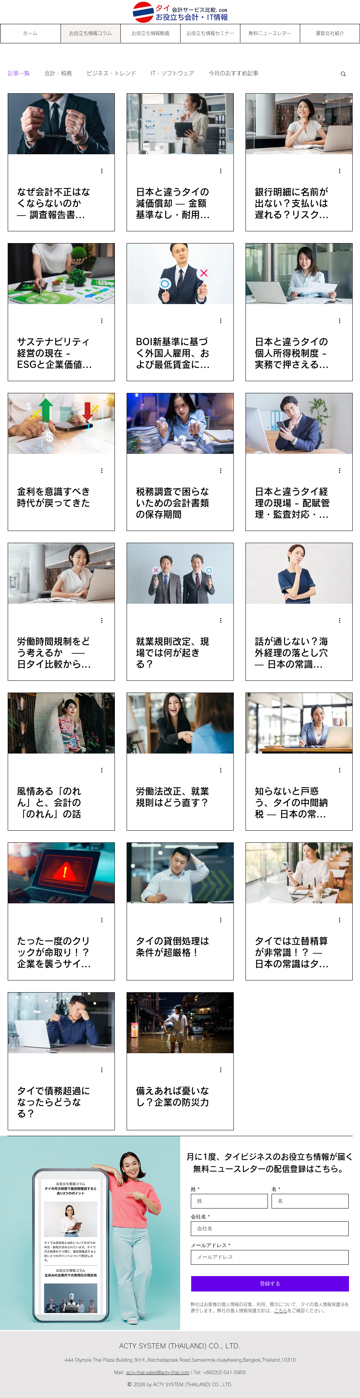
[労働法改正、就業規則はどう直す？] (180, 723)
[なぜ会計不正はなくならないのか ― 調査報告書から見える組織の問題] (61, 124)
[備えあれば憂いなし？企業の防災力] (180, 1023)
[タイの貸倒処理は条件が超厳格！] (180, 873)
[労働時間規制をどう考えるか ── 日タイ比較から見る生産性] (61, 573)
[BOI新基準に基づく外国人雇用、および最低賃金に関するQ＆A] (180, 273)
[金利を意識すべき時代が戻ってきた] (61, 423)
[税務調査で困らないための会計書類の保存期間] (180, 423)
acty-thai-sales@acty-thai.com (157, 1372)
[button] (343, 74)
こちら (280, 1310)
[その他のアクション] (104, 170)
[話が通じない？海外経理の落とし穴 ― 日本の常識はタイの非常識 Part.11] (299, 573)
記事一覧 (19, 73)
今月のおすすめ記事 (233, 73)
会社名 (198, 1216)
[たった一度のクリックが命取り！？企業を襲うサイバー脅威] (61, 873)
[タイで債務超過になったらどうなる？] (61, 1023)
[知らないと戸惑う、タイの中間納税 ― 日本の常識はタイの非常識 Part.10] (299, 723)
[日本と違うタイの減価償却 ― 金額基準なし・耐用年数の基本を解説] (180, 124)
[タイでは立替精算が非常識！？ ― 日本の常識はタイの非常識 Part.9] (299, 873)
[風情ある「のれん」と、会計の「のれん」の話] (61, 723)
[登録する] (270, 1284)
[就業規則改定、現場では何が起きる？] (180, 573)
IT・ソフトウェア (172, 73)
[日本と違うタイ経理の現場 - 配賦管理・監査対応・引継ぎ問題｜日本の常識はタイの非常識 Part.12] (299, 423)
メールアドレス (209, 1245)
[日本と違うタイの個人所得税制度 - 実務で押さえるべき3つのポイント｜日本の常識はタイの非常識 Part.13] (299, 273)
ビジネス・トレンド (111, 73)
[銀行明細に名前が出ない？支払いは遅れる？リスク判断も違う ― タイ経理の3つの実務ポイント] (299, 124)
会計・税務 (58, 73)
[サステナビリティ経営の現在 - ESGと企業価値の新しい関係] (61, 273)
